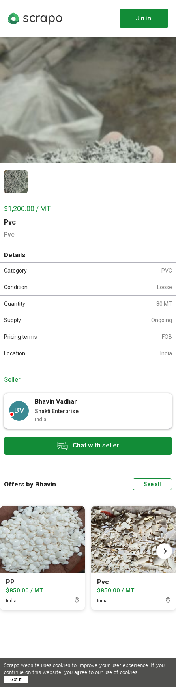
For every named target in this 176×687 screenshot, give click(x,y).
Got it (16, 679)
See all (152, 484)
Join (144, 18)
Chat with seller (88, 445)
